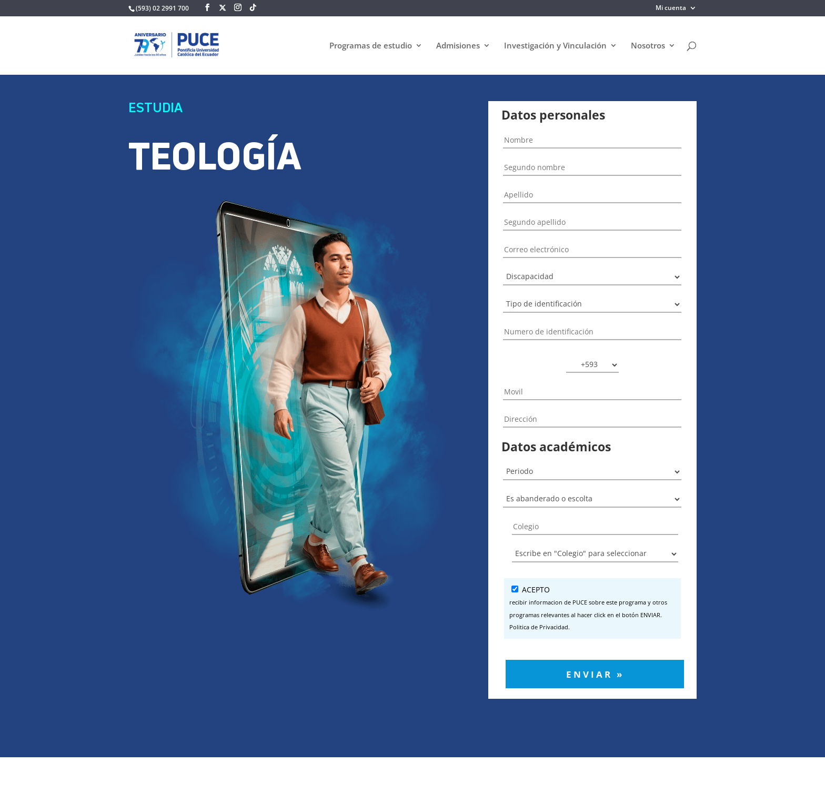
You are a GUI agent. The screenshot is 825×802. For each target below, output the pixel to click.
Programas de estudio (370, 46)
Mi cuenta (671, 8)
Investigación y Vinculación (555, 46)
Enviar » (595, 674)
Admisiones (458, 46)
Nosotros (648, 46)
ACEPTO (592, 609)
